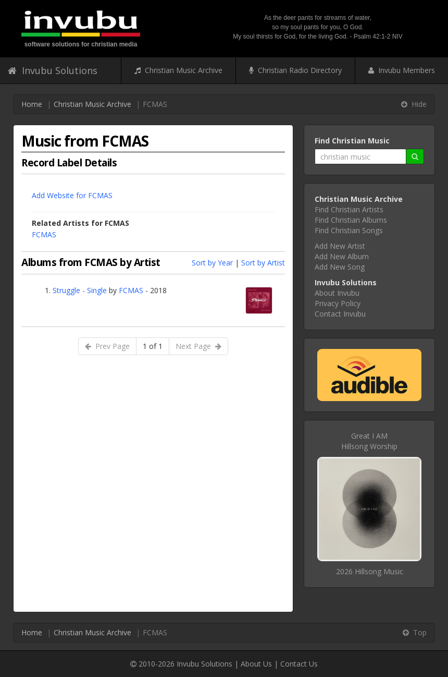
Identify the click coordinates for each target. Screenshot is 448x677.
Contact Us (299, 664)
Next (198, 346)
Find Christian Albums (351, 220)
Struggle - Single (80, 290)
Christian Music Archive (178, 70)
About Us (256, 664)
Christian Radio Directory (295, 70)
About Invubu (337, 293)
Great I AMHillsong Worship (369, 441)
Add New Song (340, 267)
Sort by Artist (263, 263)
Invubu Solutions (52, 70)
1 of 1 (153, 346)
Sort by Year (212, 263)
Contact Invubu (340, 314)
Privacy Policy (337, 303)
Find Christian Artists (349, 209)
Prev (107, 346)
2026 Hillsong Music (369, 571)
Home (31, 104)
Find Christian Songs (349, 230)
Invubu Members (401, 70)
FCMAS (44, 234)
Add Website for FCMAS (72, 195)
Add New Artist (340, 246)
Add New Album (342, 256)
